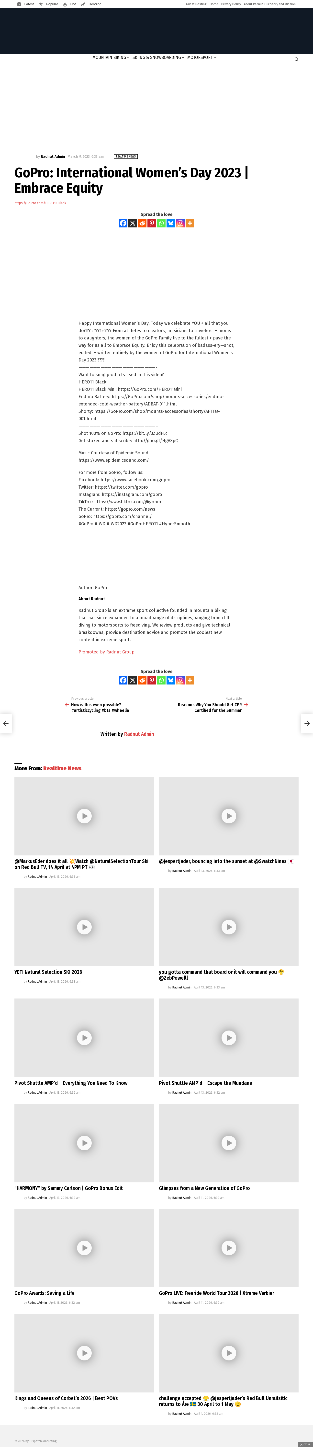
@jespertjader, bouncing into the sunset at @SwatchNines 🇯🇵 (226, 861)
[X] (132, 223)
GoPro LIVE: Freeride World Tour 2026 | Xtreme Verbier (216, 1293)
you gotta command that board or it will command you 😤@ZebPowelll (221, 975)
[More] (190, 223)
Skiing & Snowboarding (157, 57)
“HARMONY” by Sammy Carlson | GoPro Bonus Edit (68, 1188)
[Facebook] (123, 223)
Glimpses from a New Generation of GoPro (204, 1188)
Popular (51, 4)
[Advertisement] (156, 104)
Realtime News (62, 768)
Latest (28, 4)
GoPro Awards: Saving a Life (44, 1293)
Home (214, 4)
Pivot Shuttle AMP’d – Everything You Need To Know (70, 1083)
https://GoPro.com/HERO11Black (40, 203)
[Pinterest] (151, 223)
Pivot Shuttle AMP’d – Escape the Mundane (205, 1083)
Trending (94, 4)
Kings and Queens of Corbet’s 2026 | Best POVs (66, 1398)
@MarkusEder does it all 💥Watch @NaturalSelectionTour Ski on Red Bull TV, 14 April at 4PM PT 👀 (81, 864)
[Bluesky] (171, 223)
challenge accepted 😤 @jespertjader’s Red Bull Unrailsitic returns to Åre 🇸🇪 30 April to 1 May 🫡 (223, 1401)
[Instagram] (180, 223)
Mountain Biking (109, 57)
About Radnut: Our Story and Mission (270, 4)
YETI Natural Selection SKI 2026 (48, 972)
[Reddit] (142, 223)
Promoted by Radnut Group (106, 652)
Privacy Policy (231, 4)
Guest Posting (196, 4)
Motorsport (200, 57)
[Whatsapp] (161, 223)
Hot (72, 4)
